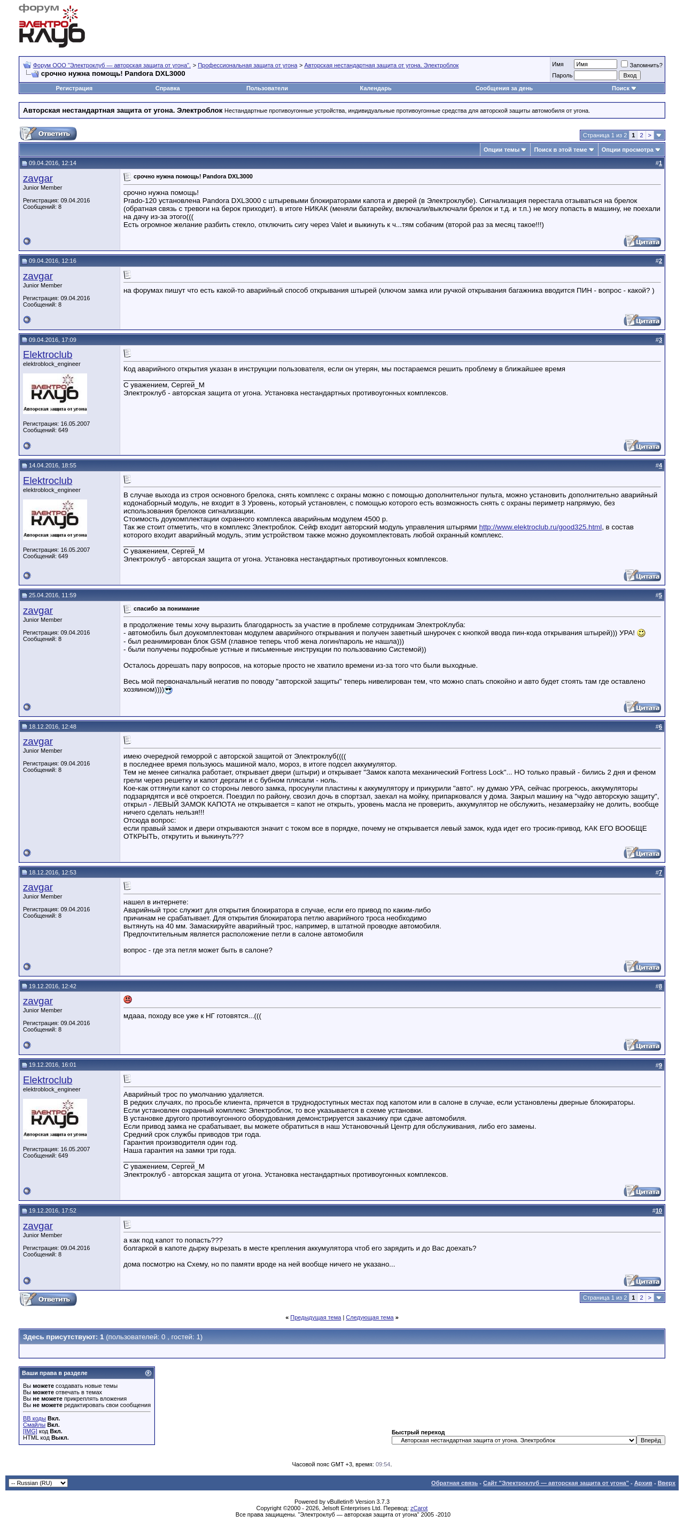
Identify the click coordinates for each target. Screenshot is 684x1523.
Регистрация (74, 88)
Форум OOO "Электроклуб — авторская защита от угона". (112, 65)
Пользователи (267, 88)
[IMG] (30, 1431)
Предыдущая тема (315, 1317)
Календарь (376, 88)
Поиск (620, 88)
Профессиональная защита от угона (247, 65)
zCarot (419, 1508)
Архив (643, 1483)
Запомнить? (642, 65)
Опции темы (501, 149)
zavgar (38, 178)
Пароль (562, 75)
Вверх (666, 1483)
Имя (557, 64)
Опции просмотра (628, 149)
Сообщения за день (504, 88)
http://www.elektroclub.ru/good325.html (540, 527)
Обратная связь (454, 1483)
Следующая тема (369, 1317)
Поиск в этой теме (560, 149)
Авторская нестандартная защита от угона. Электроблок (382, 65)
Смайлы (34, 1425)
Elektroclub (47, 354)
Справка (168, 88)
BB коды (34, 1418)
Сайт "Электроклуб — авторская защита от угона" (556, 1483)
